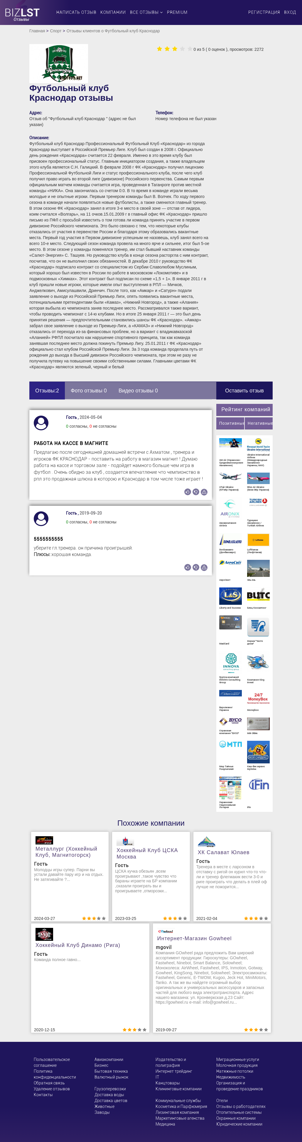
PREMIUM (177, 12)
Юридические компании (239, 1124)
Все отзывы (146, 12)
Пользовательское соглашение (52, 1062)
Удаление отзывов (52, 1088)
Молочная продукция (237, 1065)
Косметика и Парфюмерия (181, 1106)
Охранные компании (236, 1118)
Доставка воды (109, 1094)
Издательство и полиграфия (171, 1062)
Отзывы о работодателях (241, 1106)
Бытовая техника (111, 1071)
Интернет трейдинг (174, 1071)
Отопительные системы (239, 1112)
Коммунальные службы (178, 1100)
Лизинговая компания (177, 1112)
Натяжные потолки (234, 1071)
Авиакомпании (109, 1059)
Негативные (260, 423)
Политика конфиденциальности (55, 1074)
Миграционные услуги (237, 1059)
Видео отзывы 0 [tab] (138, 391)
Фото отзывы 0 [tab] (89, 391)
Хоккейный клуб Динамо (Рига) (78, 945)
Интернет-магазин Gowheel (194, 938)
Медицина (165, 1124)
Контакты (43, 1094)
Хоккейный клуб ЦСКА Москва (147, 853)
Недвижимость (230, 1077)
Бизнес (101, 1065)
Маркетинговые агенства (180, 1118)
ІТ (157, 1077)
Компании (113, 12)
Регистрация (264, 12)
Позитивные (231, 423)
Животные (104, 1106)
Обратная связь (49, 1083)
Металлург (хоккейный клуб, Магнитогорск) (66, 852)
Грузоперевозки (110, 1088)
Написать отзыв (76, 12)
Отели (222, 1100)
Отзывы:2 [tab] (47, 391)
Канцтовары (168, 1083)
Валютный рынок (111, 1077)
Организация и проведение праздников (239, 1086)
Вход (290, 12)
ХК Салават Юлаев (224, 852)
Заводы (102, 1112)
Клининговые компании (179, 1088)
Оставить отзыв (244, 391)
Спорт (55, 30)
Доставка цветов (111, 1100)
